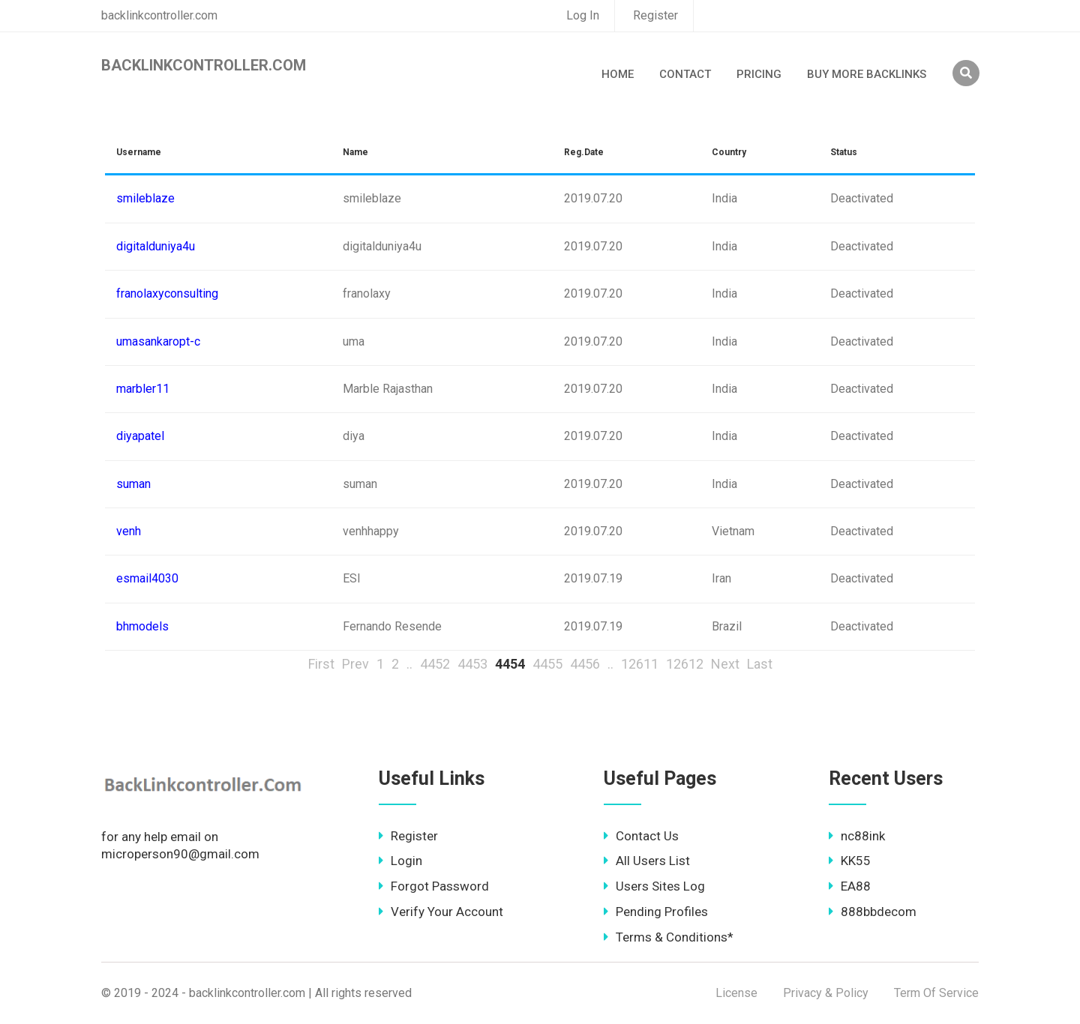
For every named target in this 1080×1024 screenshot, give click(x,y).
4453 (473, 664)
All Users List (647, 860)
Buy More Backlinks (866, 74)
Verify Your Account (441, 911)
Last (759, 664)
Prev (355, 664)
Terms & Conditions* (669, 937)
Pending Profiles (656, 911)
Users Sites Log (654, 886)
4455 (547, 664)
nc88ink (857, 835)
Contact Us (641, 835)
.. (409, 664)
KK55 (850, 860)
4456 (585, 664)
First (321, 664)
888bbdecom (872, 911)
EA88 (850, 886)
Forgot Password (434, 886)
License (737, 993)
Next (725, 664)
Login (400, 860)
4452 (435, 664)
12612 (685, 664)
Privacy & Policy (825, 993)
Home (618, 74)
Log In (582, 15)
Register (655, 15)
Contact (685, 74)
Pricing (759, 74)
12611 (639, 664)
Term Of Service (936, 993)
